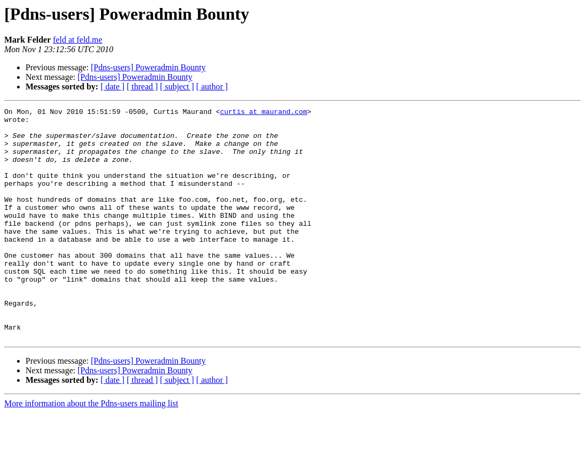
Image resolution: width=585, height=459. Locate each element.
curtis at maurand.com (263, 113)
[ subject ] (177, 86)
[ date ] (112, 86)
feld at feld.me (78, 39)
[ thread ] (142, 86)
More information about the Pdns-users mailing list (91, 449)
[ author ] (212, 86)
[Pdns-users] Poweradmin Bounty (148, 67)
